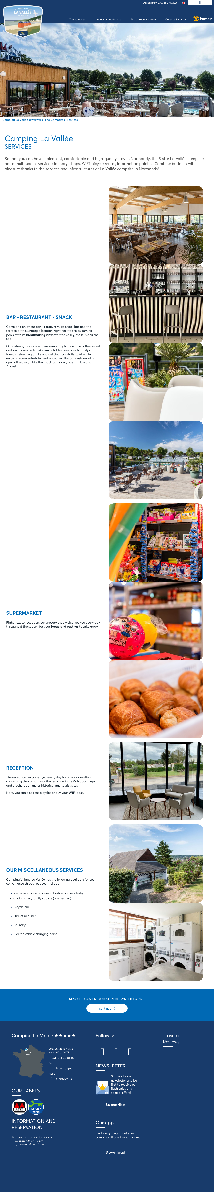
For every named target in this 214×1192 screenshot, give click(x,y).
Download (115, 1152)
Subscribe (115, 1104)
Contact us (60, 1079)
